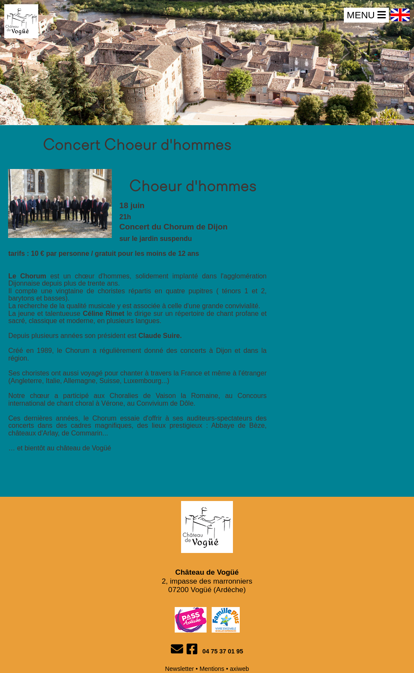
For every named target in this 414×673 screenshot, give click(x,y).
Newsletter (179, 668)
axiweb (239, 668)
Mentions (211, 668)
